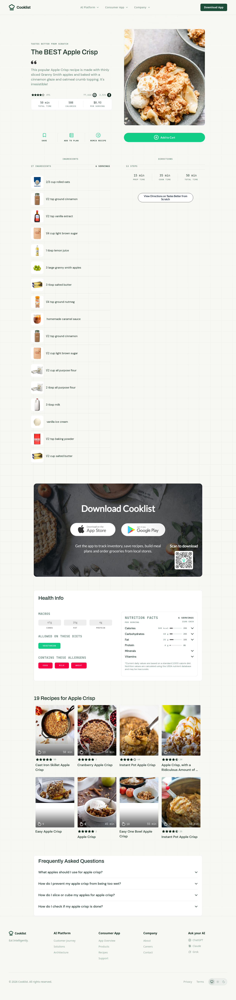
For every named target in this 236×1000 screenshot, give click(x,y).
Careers (148, 946)
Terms (200, 981)
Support (103, 958)
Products (103, 946)
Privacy (187, 981)
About (147, 940)
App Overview (106, 940)
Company (142, 7)
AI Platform (89, 7)
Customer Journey (64, 940)
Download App (213, 7)
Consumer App (116, 7)
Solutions (59, 946)
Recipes (103, 952)
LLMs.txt (174, 981)
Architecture (61, 952)
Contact (148, 952)
